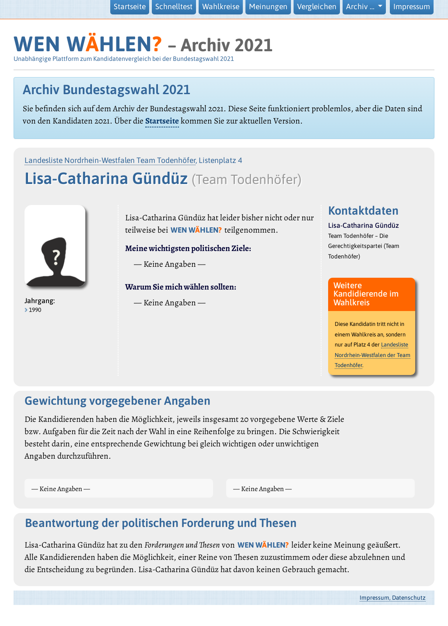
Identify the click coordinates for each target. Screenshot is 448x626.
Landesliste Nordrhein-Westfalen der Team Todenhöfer (372, 354)
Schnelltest (173, 6)
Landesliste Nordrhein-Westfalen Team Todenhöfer (110, 160)
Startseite (130, 6)
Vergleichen (316, 6)
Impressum (411, 6)
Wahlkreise (220, 6)
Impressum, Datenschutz (393, 597)
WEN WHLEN (88, 44)
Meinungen (268, 6)
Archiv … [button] (361, 6)
